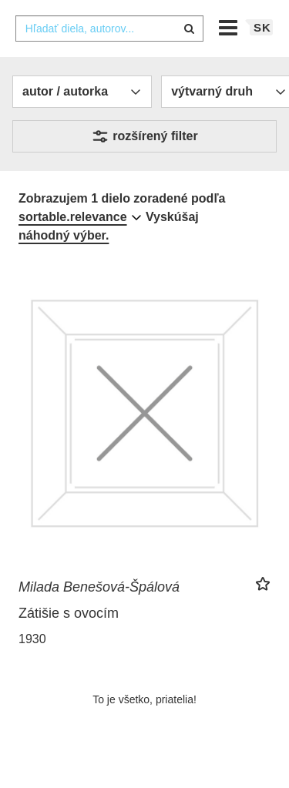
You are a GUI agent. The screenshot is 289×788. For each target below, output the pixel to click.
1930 (32, 638)
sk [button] (262, 27)
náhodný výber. (63, 235)
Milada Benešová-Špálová (99, 587)
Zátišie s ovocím (68, 613)
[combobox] (109, 28)
